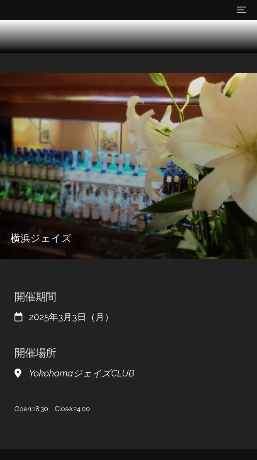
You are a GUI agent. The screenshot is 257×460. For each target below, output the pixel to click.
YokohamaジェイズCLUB (81, 373)
